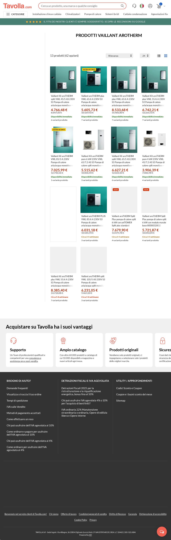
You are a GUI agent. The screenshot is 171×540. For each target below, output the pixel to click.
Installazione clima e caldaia (47, 14)
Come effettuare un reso (20, 419)
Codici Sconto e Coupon (129, 388)
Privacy (93, 520)
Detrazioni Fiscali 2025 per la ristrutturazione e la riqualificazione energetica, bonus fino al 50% (81, 391)
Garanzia (132, 514)
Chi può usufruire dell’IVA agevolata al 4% (29, 440)
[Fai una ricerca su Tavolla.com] (82, 6)
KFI (90, 535)
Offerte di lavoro (68, 514)
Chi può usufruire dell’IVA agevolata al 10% (30, 425)
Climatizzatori (72, 14)
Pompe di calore (92, 14)
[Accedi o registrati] (149, 6)
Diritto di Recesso (117, 514)
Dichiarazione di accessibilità (152, 514)
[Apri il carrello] (161, 6)
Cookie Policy (80, 520)
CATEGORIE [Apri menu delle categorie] (18, 14)
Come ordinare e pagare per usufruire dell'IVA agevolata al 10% (27, 433)
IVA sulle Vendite (16, 406)
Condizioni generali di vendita (93, 514)
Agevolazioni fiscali (161, 14)
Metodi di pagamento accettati (24, 412)
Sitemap (120, 400)
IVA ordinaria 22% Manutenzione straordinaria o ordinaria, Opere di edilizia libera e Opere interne (84, 412)
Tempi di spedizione (17, 400)
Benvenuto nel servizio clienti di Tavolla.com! (26, 514)
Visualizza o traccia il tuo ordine (24, 394)
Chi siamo (53, 514)
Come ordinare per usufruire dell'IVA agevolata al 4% (27, 448)
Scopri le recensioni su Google (85, 21)
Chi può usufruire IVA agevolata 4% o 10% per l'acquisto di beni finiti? (84, 402)
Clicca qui (147, 22)
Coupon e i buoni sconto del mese (134, 394)
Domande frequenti (17, 388)
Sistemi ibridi (112, 14)
